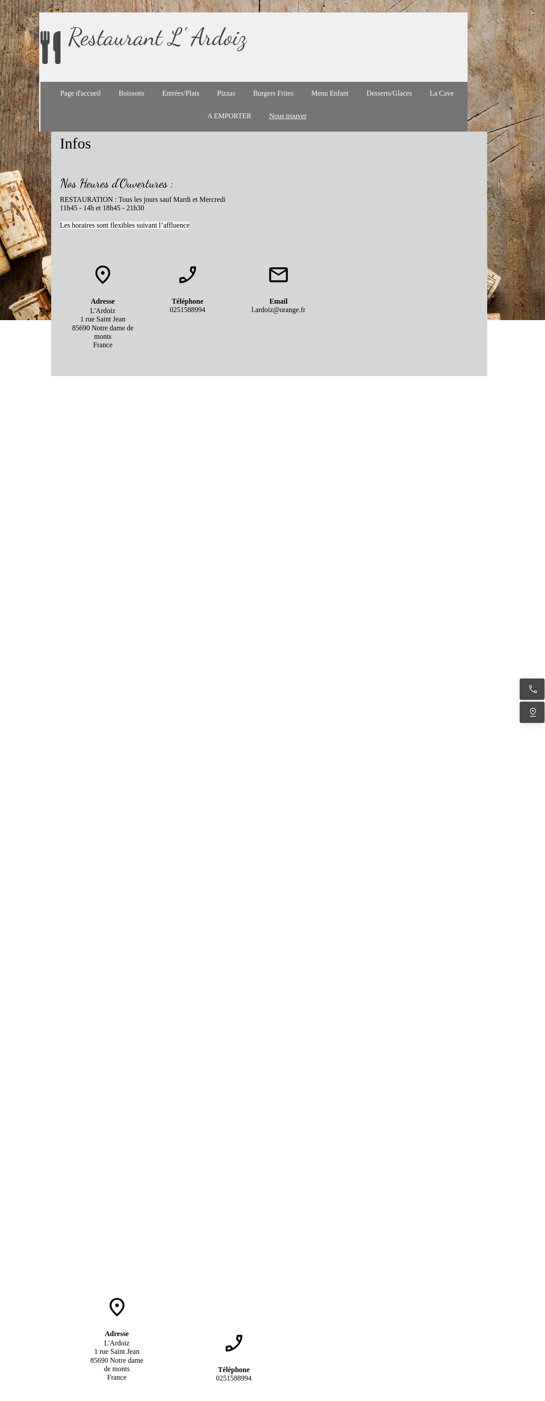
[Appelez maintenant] (532, 689)
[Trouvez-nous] (532, 712)
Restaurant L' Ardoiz (157, 36)
